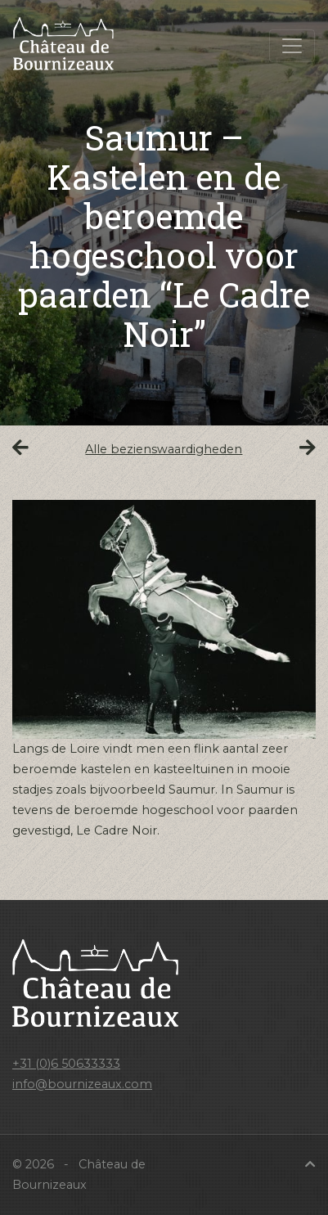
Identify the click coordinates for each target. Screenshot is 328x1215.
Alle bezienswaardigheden (163, 449)
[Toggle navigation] (292, 45)
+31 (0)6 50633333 (66, 1063)
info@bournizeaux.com (82, 1084)
